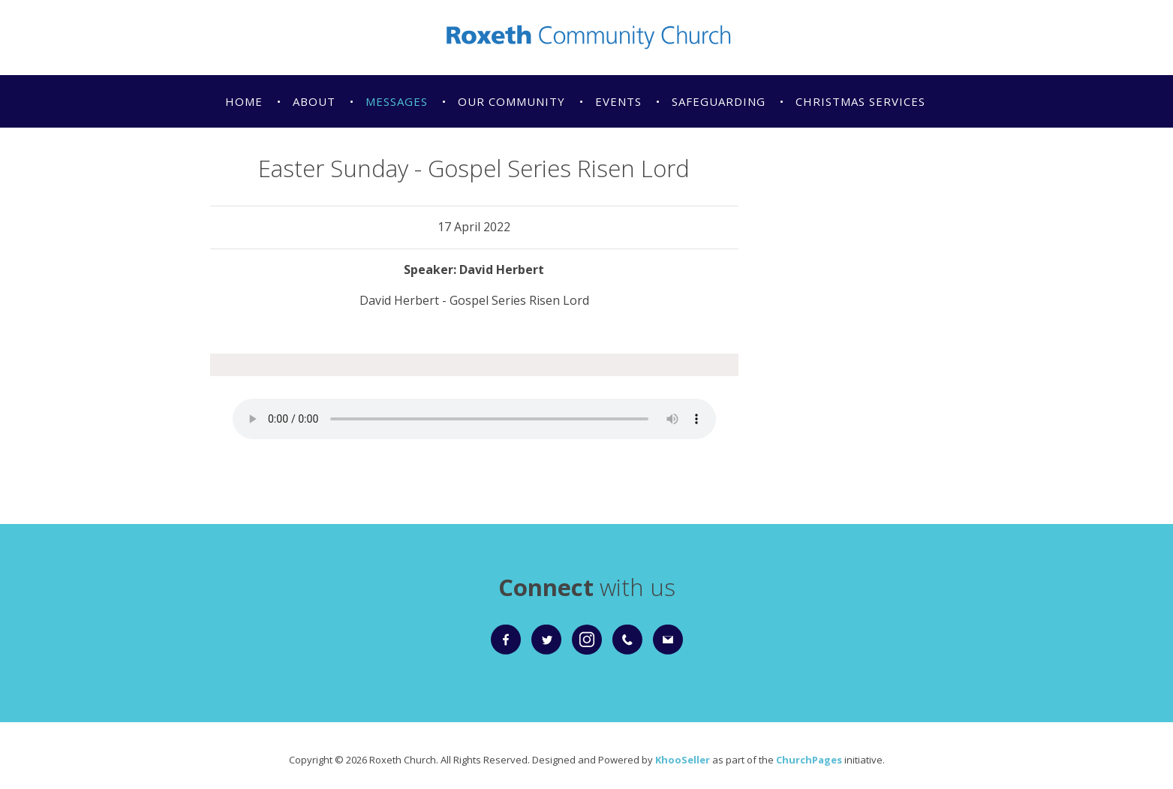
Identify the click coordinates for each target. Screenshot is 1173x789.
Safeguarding (718, 101)
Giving (247, 153)
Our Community (511, 101)
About (314, 101)
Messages (396, 101)
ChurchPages (809, 759)
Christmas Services (860, 101)
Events (618, 101)
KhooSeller (682, 759)
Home (244, 101)
